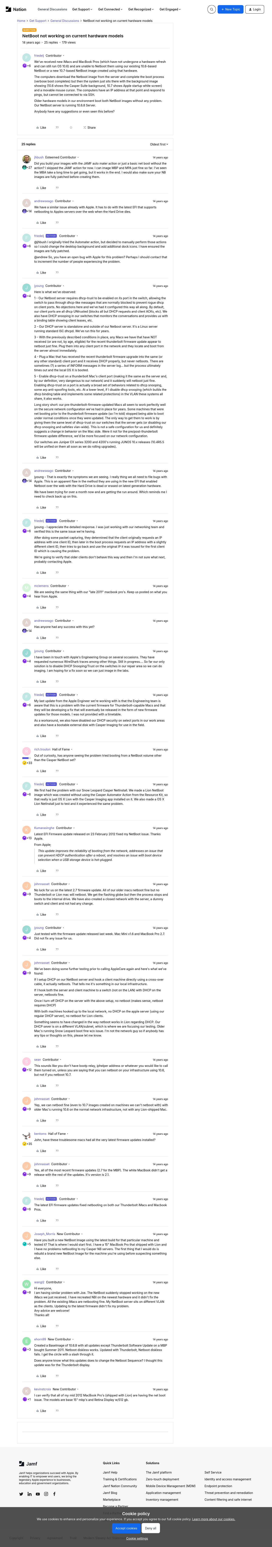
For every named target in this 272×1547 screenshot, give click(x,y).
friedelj (39, 55)
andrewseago (43, 201)
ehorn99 (40, 1339)
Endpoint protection (218, 1486)
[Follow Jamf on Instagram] (46, 1494)
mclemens (41, 586)
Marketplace (111, 1499)
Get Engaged (170, 9)
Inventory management (162, 1499)
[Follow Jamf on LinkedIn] (29, 1494)
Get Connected (110, 9)
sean (37, 1059)
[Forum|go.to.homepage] (16, 9)
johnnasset (42, 884)
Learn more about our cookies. (213, 1519)
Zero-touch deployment (162, 1479)
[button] (231, 9)
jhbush (39, 157)
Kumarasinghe (44, 828)
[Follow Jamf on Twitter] (21, 1494)
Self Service (213, 1472)
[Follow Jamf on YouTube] (38, 1493)
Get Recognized (141, 9)
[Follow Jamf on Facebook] (54, 1494)
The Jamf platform (159, 1472)
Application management (163, 1493)
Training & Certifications (120, 1479)
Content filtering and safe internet (228, 1499)
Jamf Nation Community (120, 1486)
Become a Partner (115, 1506)
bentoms (40, 1133)
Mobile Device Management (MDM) (171, 1486)
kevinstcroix (42, 1389)
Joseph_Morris (44, 1234)
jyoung (39, 286)
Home (21, 21)
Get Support (82, 9)
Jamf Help (110, 1472)
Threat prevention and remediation (229, 1493)
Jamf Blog (110, 1493)
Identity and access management (228, 1479)
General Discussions (52, 9)
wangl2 (39, 1282)
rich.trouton (42, 749)
